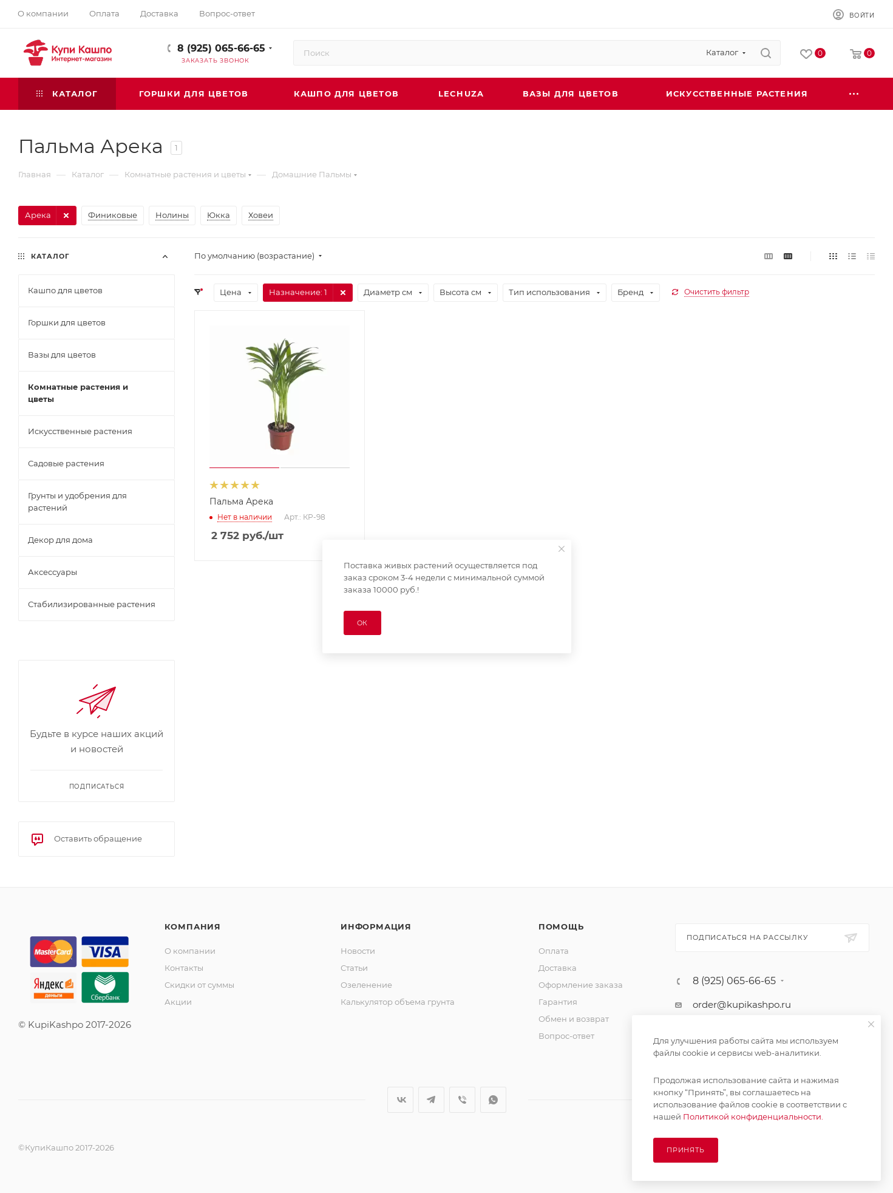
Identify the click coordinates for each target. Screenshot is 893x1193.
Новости (358, 951)
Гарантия (557, 1002)
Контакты (184, 968)
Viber (462, 1100)
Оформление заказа (580, 985)
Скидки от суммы (199, 985)
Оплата (553, 951)
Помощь (561, 926)
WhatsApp (493, 1100)
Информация (376, 926)
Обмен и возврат (573, 1019)
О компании (190, 951)
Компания (193, 926)
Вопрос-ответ (566, 1036)
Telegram (431, 1100)
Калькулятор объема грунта (398, 1002)
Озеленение (366, 985)
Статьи (354, 968)
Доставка (557, 968)
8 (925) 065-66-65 (221, 48)
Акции (178, 1002)
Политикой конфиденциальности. (753, 1116)
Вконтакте (400, 1100)
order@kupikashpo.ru (742, 1004)
